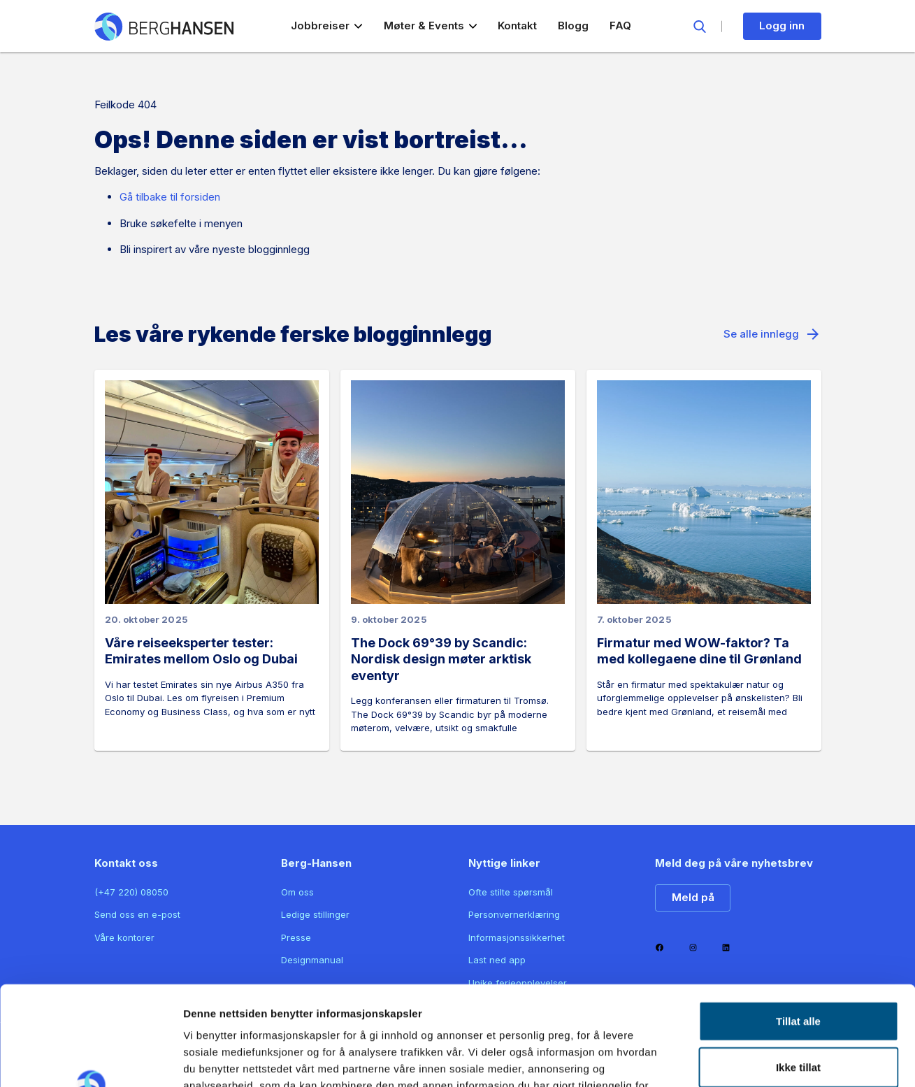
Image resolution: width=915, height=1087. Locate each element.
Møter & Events (430, 25)
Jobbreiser (327, 25)
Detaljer (750, 1059)
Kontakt (517, 25)
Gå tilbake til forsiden (170, 196)
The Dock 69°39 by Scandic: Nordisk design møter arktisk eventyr (441, 659)
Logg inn (782, 25)
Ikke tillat (798, 968)
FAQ (620, 25)
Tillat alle (798, 922)
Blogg (573, 25)
